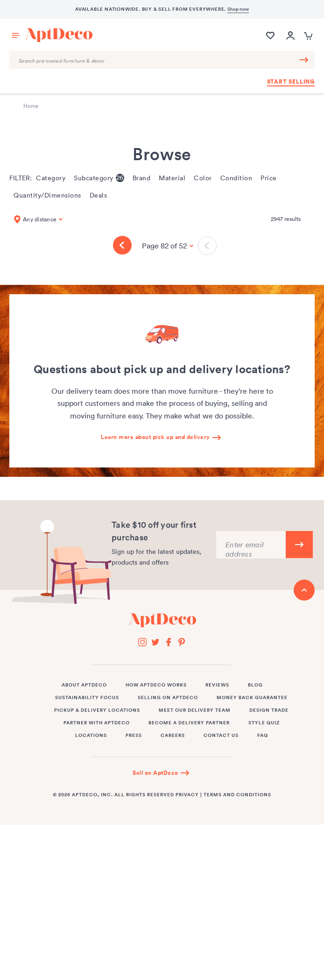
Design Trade (269, 710)
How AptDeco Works (156, 685)
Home (31, 106)
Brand (142, 178)
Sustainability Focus (87, 697)
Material (172, 178)
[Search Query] (162, 60)
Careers (173, 735)
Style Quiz (264, 723)
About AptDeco (84, 685)
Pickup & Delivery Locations (97, 710)
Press (134, 735)
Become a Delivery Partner (189, 723)
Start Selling (291, 82)
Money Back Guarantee (252, 697)
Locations (91, 735)
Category (50, 178)
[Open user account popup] (290, 36)
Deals (98, 195)
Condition (236, 178)
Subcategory (99, 178)
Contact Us (221, 735)
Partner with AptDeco (96, 723)
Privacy (187, 795)
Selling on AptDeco (168, 697)
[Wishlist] (270, 40)
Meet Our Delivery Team (195, 710)
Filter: (20, 178)
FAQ (262, 735)
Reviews (217, 685)
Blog (255, 685)
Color (203, 178)
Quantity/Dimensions (47, 195)
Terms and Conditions (237, 795)
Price (269, 178)
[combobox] (162, 60)
